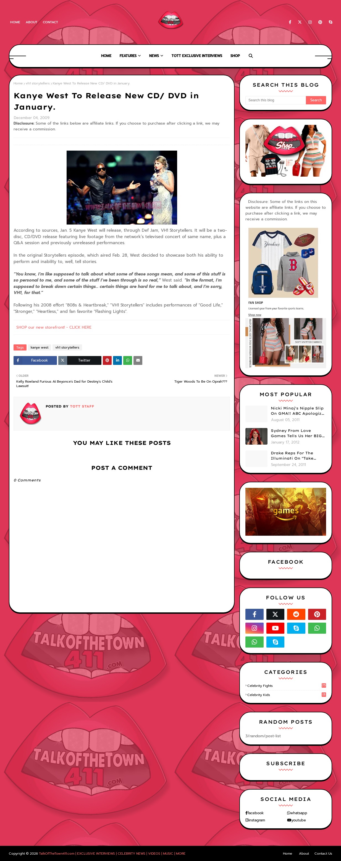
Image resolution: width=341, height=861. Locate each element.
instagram (256, 820)
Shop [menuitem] (235, 55)
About (31, 22)
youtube (298, 820)
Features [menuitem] (128, 55)
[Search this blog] (275, 100)
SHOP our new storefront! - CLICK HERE (53, 327)
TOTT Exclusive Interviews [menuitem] (197, 55)
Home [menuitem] (106, 55)
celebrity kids (286, 694)
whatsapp (298, 813)
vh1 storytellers (38, 83)
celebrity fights (286, 685)
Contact (50, 22)
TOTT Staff (81, 406)
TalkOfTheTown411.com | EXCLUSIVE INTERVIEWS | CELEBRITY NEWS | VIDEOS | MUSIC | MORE (112, 853)
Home (15, 22)
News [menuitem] (154, 55)
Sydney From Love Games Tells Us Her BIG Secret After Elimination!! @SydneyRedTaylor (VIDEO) (296, 433)
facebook (256, 813)
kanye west (39, 347)
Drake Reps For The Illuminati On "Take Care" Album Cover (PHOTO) (292, 456)
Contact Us (323, 853)
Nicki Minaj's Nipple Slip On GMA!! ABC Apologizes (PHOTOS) (298, 411)
